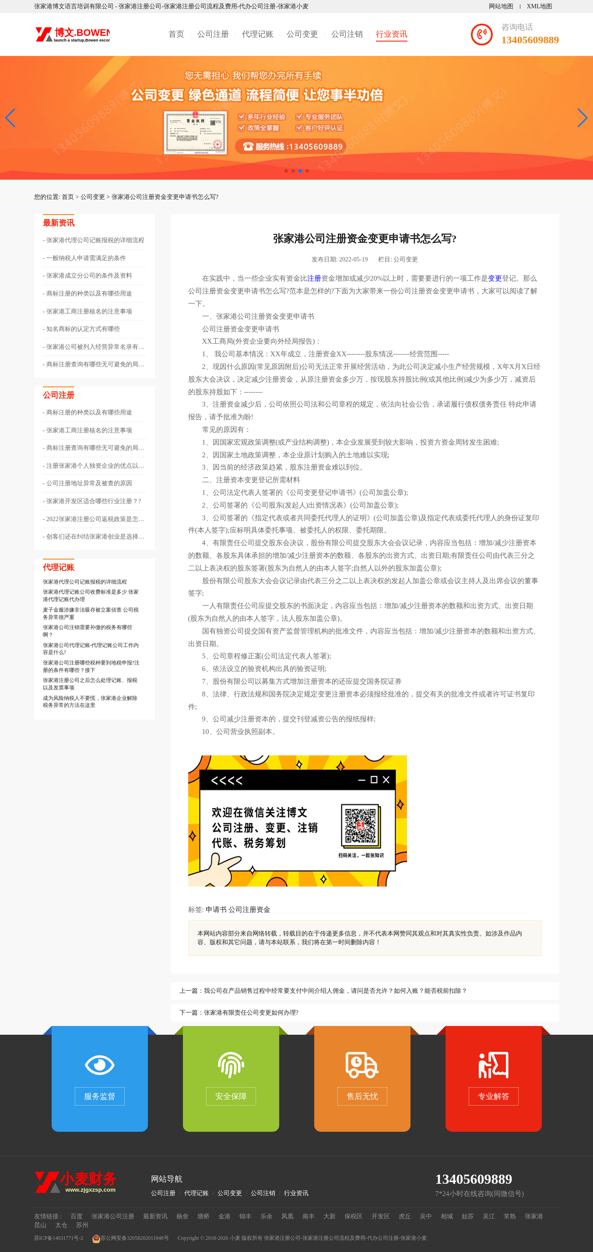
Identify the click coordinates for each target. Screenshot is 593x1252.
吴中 (426, 1216)
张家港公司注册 (112, 1216)
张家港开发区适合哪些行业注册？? (93, 501)
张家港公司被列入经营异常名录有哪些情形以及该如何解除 (93, 347)
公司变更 (302, 34)
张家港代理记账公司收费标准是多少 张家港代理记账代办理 (91, 595)
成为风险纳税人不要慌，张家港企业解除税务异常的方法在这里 (90, 702)
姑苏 (468, 1216)
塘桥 (203, 1216)
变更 (495, 278)
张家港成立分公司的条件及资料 (89, 275)
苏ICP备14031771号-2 (59, 1238)
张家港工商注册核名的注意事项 (89, 311)
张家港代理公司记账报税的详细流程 (95, 240)
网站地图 (501, 6)
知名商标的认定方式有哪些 (83, 329)
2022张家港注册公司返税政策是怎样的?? (93, 520)
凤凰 (287, 1216)
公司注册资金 (249, 909)
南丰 (308, 1216)
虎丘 (405, 1216)
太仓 (61, 1225)
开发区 (381, 1216)
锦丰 (245, 1216)
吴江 (489, 1216)
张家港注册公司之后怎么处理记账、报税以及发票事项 (90, 684)
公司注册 (213, 34)
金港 (224, 1216)
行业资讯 (391, 34)
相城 (447, 1216)
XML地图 (539, 6)
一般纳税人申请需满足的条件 (86, 258)
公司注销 (347, 34)
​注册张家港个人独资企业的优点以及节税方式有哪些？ (93, 466)
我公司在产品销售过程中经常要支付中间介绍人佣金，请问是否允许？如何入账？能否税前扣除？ (335, 991)
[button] (583, 118)
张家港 (534, 1216)
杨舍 (182, 1216)
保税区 (353, 1216)
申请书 (216, 909)
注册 (314, 278)
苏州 (82, 1225)
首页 (176, 34)
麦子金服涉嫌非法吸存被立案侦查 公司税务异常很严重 (91, 613)
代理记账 (258, 34)
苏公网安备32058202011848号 (130, 1239)
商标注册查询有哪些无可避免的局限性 (93, 365)
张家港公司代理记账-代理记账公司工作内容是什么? (91, 649)
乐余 (266, 1216)
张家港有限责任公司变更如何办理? (251, 1012)
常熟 (510, 1216)
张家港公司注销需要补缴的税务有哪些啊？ (87, 631)
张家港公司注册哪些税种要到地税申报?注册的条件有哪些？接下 (91, 666)
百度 (76, 1216)
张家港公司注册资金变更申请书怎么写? (165, 197)
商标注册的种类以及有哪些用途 (89, 293)
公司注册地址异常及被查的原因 (89, 483)
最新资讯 (155, 1216)
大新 (329, 1216)
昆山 (40, 1225)
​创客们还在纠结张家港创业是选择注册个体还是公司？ (93, 537)
